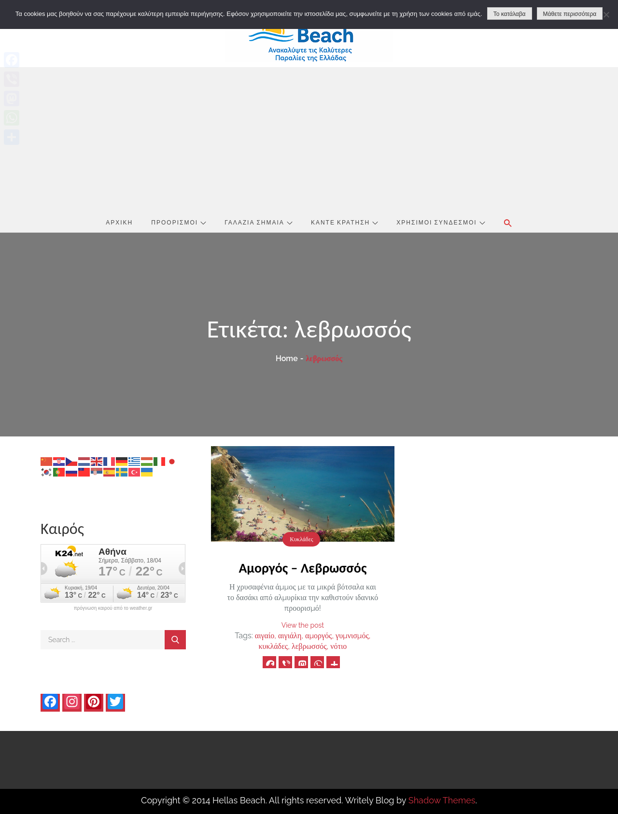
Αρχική (119, 222)
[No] (606, 14)
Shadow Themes (442, 800)
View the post (302, 625)
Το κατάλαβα (509, 14)
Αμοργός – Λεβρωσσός (302, 568)
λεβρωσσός (309, 646)
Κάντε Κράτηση (344, 222)
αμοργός (318, 635)
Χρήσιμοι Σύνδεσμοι (440, 222)
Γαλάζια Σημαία (259, 222)
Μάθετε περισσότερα (570, 14)
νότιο (338, 646)
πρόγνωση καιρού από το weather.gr (113, 608)
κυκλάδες (273, 646)
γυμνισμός (352, 635)
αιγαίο (264, 635)
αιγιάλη (289, 635)
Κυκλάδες (301, 539)
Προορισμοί (178, 222)
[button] (507, 223)
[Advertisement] (309, 139)
